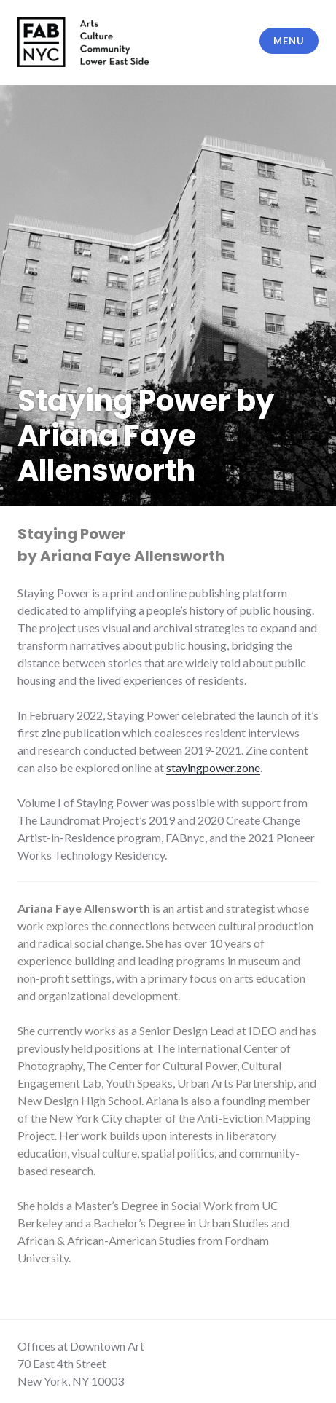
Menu (288, 41)
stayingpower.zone (213, 767)
